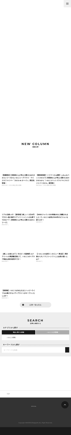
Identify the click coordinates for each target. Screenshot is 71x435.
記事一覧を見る (35, 305)
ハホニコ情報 (9, 337)
